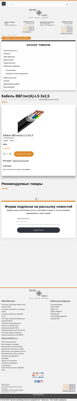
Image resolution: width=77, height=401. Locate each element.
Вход (3, 35)
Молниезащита (9, 87)
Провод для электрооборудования (17, 73)
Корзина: (7, 38)
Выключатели (9, 60)
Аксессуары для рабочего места (14, 351)
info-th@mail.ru (26, 32)
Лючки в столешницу (9, 361)
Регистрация (12, 35)
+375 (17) (28, 27)
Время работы (29, 22)
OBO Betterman (9, 57)
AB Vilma (7, 54)
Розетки (6, 81)
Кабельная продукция (12, 66)
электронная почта (23, 218)
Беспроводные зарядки (10, 344)
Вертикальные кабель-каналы (13, 353)
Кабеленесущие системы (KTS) (13, 330)
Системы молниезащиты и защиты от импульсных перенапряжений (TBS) (11, 325)
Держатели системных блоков (13, 349)
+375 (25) (67, 28)
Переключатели (9, 63)
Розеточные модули (9, 342)
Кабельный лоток (10, 78)
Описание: (7, 166)
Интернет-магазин (47, 22)
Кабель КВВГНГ (56, 311)
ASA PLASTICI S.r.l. (11, 51)
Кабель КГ (54, 309)
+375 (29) (28, 30)
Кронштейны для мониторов (12, 346)
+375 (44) (28, 28)
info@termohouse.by (67, 33)
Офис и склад (9, 22)
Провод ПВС (55, 318)
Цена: (5, 144)
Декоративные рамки (11, 84)
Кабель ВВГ (54, 307)
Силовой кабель (11, 70)
